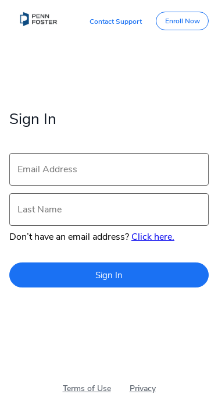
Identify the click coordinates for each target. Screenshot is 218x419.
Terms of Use (87, 388)
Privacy (143, 388)
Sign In (109, 275)
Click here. (152, 236)
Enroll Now (182, 21)
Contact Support (116, 21)
